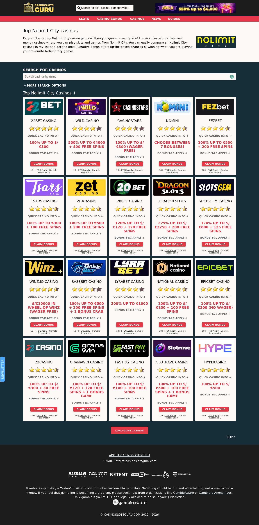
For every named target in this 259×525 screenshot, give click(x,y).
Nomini (172, 121)
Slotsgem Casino (215, 201)
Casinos (137, 19)
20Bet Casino (129, 201)
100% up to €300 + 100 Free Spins (43, 225)
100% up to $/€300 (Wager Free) (129, 147)
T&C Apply (42, 170)
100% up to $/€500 (215, 386)
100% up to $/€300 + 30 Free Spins (43, 388)
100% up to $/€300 (43, 145)
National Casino (172, 282)
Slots (84, 19)
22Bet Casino (43, 121)
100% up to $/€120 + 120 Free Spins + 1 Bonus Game (86, 390)
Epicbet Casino (215, 282)
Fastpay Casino (129, 362)
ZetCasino (87, 201)
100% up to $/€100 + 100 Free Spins (172, 308)
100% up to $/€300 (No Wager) (215, 306)
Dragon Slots (172, 201)
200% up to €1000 (129, 304)
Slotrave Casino (172, 362)
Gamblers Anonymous (215, 492)
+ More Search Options (45, 85)
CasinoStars (129, 121)
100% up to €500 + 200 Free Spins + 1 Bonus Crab (86, 308)
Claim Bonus (44, 163)
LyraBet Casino (129, 282)
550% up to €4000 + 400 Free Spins (86, 145)
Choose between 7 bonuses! (172, 145)
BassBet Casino (87, 282)
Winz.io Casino (43, 282)
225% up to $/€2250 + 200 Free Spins (172, 227)
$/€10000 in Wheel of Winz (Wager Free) (44, 308)
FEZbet (215, 121)
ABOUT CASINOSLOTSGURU (129, 455)
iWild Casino (86, 121)
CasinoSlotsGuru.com (122, 514)
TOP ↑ (231, 437)
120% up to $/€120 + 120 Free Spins (129, 227)
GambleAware (183, 492)
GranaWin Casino (86, 362)
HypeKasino (215, 362)
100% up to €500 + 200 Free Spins (215, 145)
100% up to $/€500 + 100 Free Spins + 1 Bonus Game (172, 390)
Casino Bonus (109, 19)
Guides (174, 19)
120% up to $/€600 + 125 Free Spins (215, 227)
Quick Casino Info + (44, 135)
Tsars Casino (44, 201)
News (156, 19)
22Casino (44, 362)
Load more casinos (129, 430)
